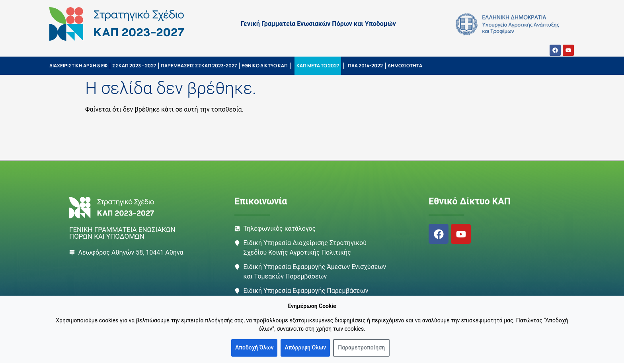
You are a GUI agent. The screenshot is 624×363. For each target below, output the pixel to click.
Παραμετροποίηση (361, 347)
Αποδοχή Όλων (254, 347)
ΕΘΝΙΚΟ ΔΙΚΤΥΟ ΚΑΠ (265, 65)
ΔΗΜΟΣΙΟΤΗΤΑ (405, 65)
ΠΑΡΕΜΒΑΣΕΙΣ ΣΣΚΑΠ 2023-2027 (199, 65)
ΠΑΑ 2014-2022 (365, 65)
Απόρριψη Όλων (305, 347)
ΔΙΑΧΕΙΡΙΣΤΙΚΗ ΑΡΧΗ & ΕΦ (78, 65)
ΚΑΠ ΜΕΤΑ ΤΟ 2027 (317, 65)
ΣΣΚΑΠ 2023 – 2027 (134, 65)
